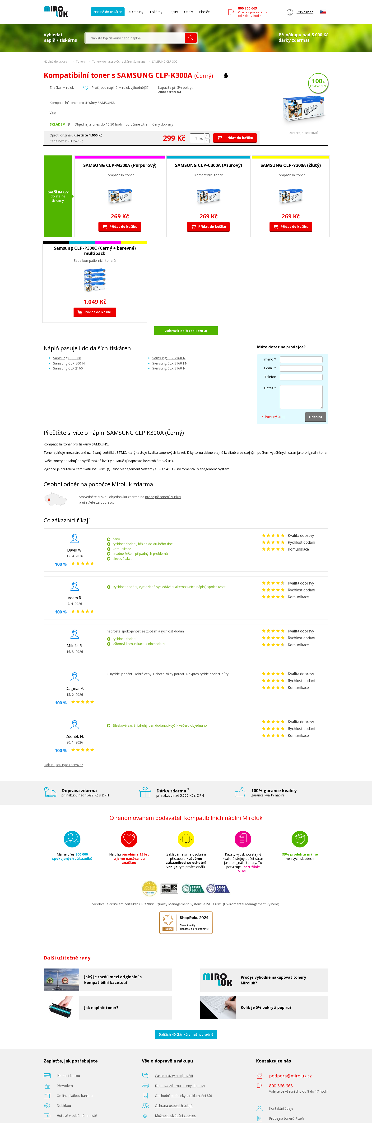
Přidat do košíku (235, 138)
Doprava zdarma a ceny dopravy (180, 1073)
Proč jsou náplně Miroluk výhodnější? (120, 87)
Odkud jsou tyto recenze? (63, 752)
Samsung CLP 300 (67, 345)
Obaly (188, 11)
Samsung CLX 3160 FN (169, 350)
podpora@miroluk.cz (290, 1063)
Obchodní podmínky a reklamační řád (183, 1083)
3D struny (135, 11)
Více (53, 112)
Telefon (270, 364)
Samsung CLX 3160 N (169, 356)
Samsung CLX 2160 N (169, 345)
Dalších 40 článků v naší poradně (186, 1022)
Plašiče (204, 11)
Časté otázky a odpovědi (174, 1063)
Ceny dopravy (162, 124)
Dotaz (268, 375)
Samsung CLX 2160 (68, 356)
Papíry (173, 11)
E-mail (268, 355)
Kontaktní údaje (281, 1096)
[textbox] (135, 38)
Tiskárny (155, 11)
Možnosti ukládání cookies (175, 1103)
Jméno (268, 347)
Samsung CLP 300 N (69, 350)
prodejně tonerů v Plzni (163, 484)
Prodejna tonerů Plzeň (286, 1106)
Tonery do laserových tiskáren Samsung (118, 62)
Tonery (80, 62)
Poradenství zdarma (170, 1113)
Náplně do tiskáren (107, 11)
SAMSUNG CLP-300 (164, 62)
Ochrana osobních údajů (174, 1093)
